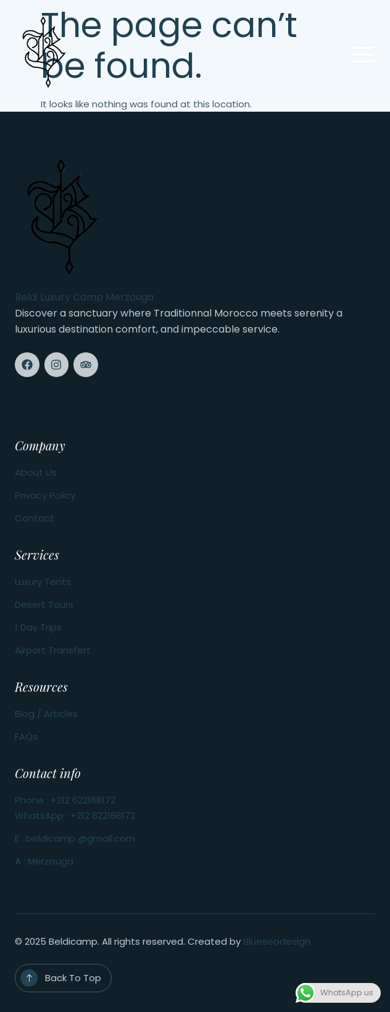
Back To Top (73, 977)
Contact (34, 518)
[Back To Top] (29, 978)
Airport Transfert (53, 650)
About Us (36, 472)
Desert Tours (44, 604)
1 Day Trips (38, 627)
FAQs (26, 736)
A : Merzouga (44, 861)
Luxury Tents (43, 581)
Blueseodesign (276, 941)
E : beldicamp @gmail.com (75, 838)
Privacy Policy (45, 495)
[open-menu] (363, 55)
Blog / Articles (46, 713)
